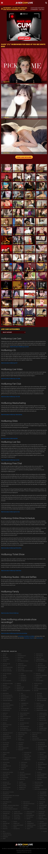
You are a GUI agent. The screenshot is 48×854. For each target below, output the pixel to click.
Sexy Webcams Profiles (8, 683)
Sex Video (5, 815)
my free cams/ (17, 818)
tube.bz (39, 765)
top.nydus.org (16, 828)
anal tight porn (6, 734)
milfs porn (41, 826)
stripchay (5, 690)
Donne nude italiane (22, 665)
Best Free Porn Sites (7, 724)
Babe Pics (5, 685)
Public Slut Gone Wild (41, 700)
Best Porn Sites (21, 667)
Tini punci (41, 821)
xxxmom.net (21, 789)
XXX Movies (41, 808)
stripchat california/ (7, 669)
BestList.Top (22, 779)
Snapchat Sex (6, 759)
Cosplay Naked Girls (39, 785)
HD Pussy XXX (17, 817)
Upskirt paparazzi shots (23, 748)
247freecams (42, 759)
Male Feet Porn (26, 801)
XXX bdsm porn (24, 765)
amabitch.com (16, 823)
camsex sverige (6, 752)
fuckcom (15, 821)
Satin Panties (5, 657)
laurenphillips (42, 716)
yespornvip (38, 673)
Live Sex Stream (6, 762)
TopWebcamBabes (40, 659)
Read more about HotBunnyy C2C (9, 363)
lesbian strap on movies (25, 718)
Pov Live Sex (16, 815)
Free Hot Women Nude (8, 667)
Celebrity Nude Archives (41, 710)
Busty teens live (27, 752)
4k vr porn (5, 749)
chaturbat (40, 769)
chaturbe (36, 685)
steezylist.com (6, 793)
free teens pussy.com (7, 695)
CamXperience (30, 823)
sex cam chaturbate (7, 673)
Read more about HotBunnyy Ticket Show (11, 570)
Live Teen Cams (38, 783)
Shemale (4, 825)
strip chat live (40, 696)
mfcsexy (4, 821)
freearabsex (5, 836)
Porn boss (23, 764)
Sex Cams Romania (24, 777)
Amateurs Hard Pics (42, 818)
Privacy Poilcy (5, 744)
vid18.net (28, 818)
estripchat (5, 653)
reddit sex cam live (30, 811)
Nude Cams (5, 775)
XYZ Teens (20, 736)
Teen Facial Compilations (8, 705)
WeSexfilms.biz (41, 670)
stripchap (5, 785)
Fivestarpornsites (6, 687)
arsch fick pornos (6, 811)
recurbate (26, 636)
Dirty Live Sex (6, 777)
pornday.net (23, 675)
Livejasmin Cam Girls (7, 835)
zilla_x (4, 831)
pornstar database (7, 783)
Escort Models (21, 669)
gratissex (25, 807)
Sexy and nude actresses (28, 803)
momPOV (21, 782)
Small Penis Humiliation (42, 698)
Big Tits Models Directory (41, 661)
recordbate (31, 636)
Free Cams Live (39, 655)
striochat (41, 726)
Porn (22, 693)
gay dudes (5, 803)
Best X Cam (26, 754)
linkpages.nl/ (40, 748)
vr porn (22, 673)
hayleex (15, 826)
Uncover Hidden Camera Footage (25, 670)
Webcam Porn (27, 759)
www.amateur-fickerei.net (25, 730)
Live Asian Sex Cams (24, 723)
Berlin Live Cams (22, 785)
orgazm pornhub (41, 669)
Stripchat (32, 638)
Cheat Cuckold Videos (24, 713)
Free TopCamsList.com (8, 696)
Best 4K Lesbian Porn (37, 732)
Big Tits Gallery (43, 752)
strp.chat (22, 720)
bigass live (23, 700)
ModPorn (19, 653)
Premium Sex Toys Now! (8, 772)
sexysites (29, 821)
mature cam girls (42, 807)
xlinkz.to (19, 659)
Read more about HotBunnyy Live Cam (19, 346)
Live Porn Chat (21, 734)
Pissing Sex (20, 749)
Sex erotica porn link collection (9, 757)
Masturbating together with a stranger (11, 795)
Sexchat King (22, 775)
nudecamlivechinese (24, 726)
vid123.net (5, 730)
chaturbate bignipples (7, 700)
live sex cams (5, 746)
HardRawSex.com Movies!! (41, 675)
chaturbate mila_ (6, 813)
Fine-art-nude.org (6, 833)
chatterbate (39, 693)
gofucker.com (6, 789)
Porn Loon (5, 720)
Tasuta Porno (41, 813)
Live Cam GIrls (41, 749)
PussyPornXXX (39, 677)
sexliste (36, 687)
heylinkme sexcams (31, 825)
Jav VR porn (40, 663)
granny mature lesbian (18, 825)
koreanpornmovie (6, 787)
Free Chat (10, 511)
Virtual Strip (37, 787)
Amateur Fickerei (43, 795)
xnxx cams (22, 772)
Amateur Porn (21, 739)
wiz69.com (23, 767)
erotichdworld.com (21, 655)
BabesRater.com (6, 817)
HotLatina (5, 661)
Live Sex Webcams (24, 728)
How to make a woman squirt (41, 789)
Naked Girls (34, 736)
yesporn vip (34, 734)
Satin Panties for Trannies (8, 792)
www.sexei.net (39, 708)
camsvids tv (25, 805)
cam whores (23, 705)
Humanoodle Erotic (7, 736)
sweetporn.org (22, 787)
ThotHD (4, 728)
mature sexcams (6, 703)
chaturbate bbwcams (42, 746)
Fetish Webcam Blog (22, 732)
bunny (22, 769)
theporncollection (25, 696)
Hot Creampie (6, 688)
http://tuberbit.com (7, 738)
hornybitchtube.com (7, 797)
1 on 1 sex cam (24, 710)
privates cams (17, 811)
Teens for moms (42, 720)
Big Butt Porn (23, 698)
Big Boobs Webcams (42, 764)
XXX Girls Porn (42, 718)
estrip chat (40, 817)
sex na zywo (5, 718)
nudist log (41, 803)
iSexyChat (41, 724)
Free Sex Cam (42, 801)
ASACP (23, 846)
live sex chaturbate (7, 698)
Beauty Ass (5, 828)
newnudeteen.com (7, 765)
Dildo (9, 438)
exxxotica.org (20, 657)
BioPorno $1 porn (6, 706)
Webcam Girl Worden (7, 670)
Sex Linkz (36, 690)
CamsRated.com (24, 703)
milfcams (4, 723)
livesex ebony (6, 693)
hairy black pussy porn (42, 777)
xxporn (28, 828)
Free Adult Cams (41, 742)
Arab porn (19, 685)
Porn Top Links (6, 742)
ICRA (27, 846)
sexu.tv (4, 678)
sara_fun (4, 714)
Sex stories (39, 695)
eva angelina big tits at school (40, 688)
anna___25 (38, 657)
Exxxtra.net (5, 713)
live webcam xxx (41, 744)
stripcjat (4, 767)
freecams (38, 678)
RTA (21, 846)
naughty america (23, 714)
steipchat (5, 748)
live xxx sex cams (25, 708)
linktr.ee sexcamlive (7, 680)
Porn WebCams (39, 706)
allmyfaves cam (20, 688)
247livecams (5, 726)
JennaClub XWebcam (41, 774)
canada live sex (43, 793)
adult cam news (6, 818)
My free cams (39, 638)
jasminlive (5, 677)
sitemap (4, 655)
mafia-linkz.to (23, 677)
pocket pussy (42, 799)
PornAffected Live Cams (8, 807)
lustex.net (5, 665)
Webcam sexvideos (18, 813)
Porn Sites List (29, 817)
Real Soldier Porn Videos (22, 661)
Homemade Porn (43, 757)
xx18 (22, 706)
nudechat (19, 683)
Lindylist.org (27, 757)
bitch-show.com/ (43, 823)
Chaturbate (26, 638)
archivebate (21, 636)
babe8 (4, 838)
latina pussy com (41, 665)
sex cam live (40, 762)
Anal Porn (38, 703)
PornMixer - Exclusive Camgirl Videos (11, 805)
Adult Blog (39, 779)
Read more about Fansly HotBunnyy (9, 613)
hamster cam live (43, 713)
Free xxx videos (35, 738)
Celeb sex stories (40, 705)
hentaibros (20, 744)
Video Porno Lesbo (39, 782)
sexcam (20, 738)
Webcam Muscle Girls (42, 667)
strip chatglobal (43, 792)
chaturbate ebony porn (8, 732)
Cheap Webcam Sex (7, 801)
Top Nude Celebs (43, 728)
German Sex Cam (20, 687)
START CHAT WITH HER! (24, 157)
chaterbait (5, 764)
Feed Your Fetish (43, 756)
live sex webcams (43, 714)
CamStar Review (40, 775)
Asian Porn (20, 746)
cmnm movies (24, 762)
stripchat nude (41, 811)
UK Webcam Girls (41, 767)
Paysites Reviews (43, 828)
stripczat (4, 779)
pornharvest (29, 813)
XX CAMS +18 (23, 680)
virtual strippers (6, 659)
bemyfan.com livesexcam (25, 774)
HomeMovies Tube (43, 805)
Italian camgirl (6, 799)
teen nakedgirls (42, 825)
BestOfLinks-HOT (6, 710)
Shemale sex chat (43, 723)
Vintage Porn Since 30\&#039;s (23, 690)
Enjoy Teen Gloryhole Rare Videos (39, 739)
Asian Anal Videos (39, 680)
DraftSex (4, 754)
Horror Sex (5, 826)
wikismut (4, 739)
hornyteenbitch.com (7, 708)
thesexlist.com (6, 769)
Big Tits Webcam (6, 774)
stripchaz (42, 754)
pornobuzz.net (6, 782)
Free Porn (22, 724)
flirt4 (4, 756)
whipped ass (20, 663)
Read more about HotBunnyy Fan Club (10, 396)
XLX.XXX (45, 831)
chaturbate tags (6, 823)
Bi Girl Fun (42, 797)
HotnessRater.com (7, 716)
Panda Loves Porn (38, 683)
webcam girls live (6, 663)
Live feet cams (26, 808)
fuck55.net (23, 695)
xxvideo (21, 716)
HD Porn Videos (42, 730)
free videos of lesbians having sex (10, 808)
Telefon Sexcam (41, 815)
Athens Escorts (39, 653)
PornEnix (39, 772)
